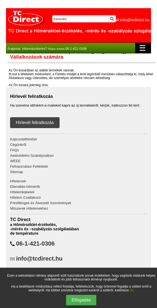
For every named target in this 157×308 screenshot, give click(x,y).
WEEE (15, 161)
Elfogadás (81, 300)
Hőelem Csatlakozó (25, 197)
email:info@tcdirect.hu (129, 19)
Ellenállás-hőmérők (25, 187)
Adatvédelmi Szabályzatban (32, 155)
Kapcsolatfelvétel (23, 139)
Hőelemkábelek (22, 192)
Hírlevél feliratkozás (35, 122)
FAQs (14, 150)
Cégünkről (18, 145)
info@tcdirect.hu (39, 258)
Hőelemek (18, 181)
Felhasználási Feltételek (29, 166)
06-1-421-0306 (35, 243)
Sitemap (16, 172)
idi (131, 290)
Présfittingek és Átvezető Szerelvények (40, 203)
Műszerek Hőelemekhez (29, 208)
